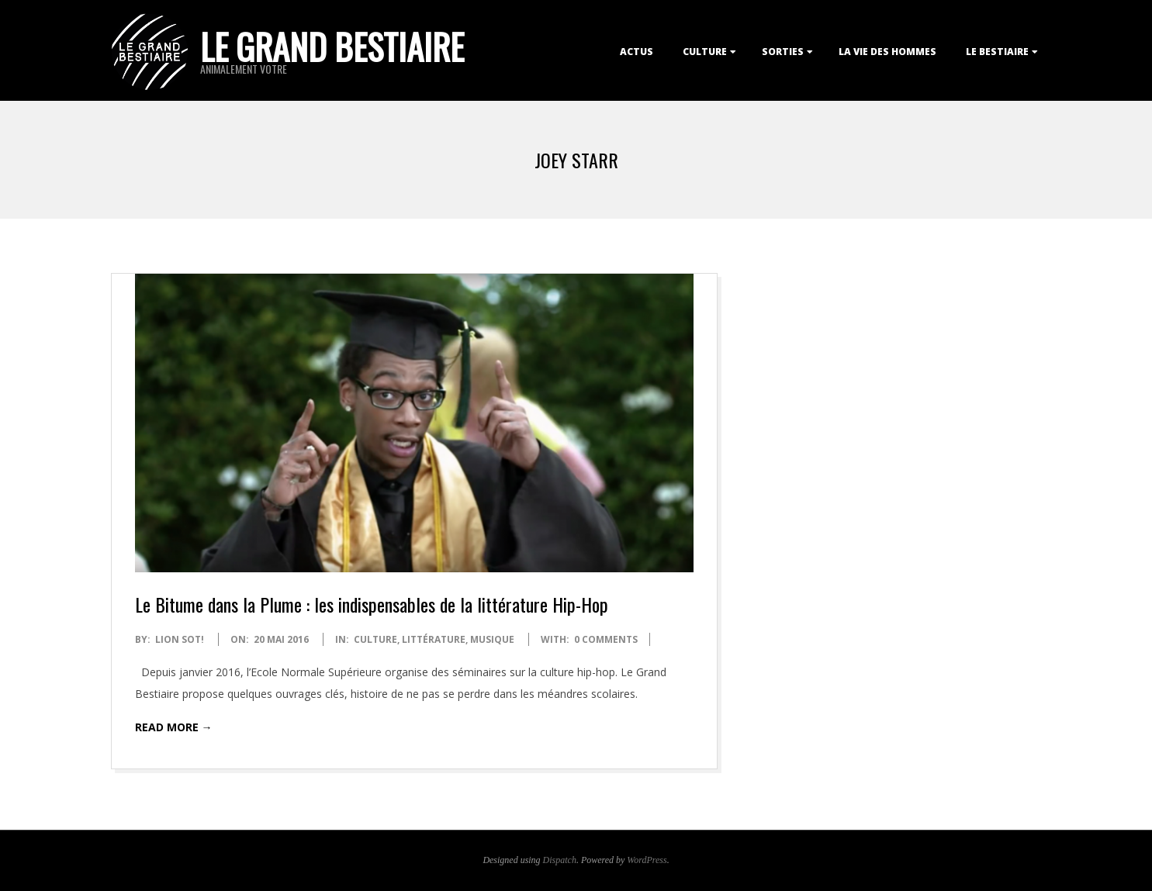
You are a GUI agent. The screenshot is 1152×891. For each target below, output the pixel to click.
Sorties (783, 51)
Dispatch (559, 860)
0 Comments (606, 639)
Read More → (174, 727)
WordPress (646, 860)
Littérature (433, 639)
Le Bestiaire (997, 51)
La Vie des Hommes (887, 51)
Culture (705, 51)
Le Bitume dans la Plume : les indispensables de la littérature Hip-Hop (371, 604)
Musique (492, 639)
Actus (636, 51)
